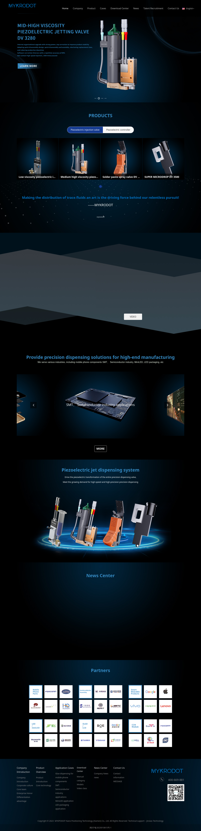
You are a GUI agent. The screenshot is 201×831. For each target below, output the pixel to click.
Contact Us (173, 8)
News (136, 8)
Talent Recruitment (153, 8)
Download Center (120, 8)
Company (78, 8)
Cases (103, 8)
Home (65, 8)
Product (91, 8)
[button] (167, 516)
